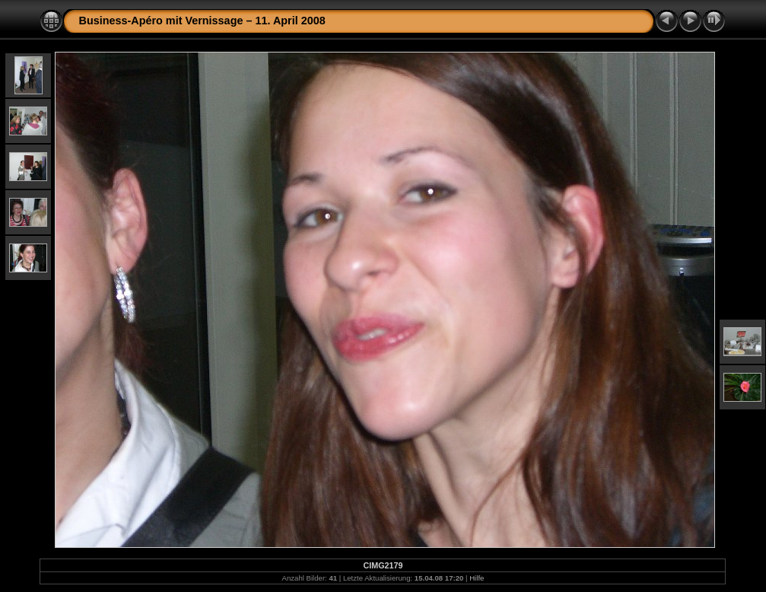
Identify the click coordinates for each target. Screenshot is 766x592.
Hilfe (476, 578)
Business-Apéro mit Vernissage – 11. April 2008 (201, 20)
